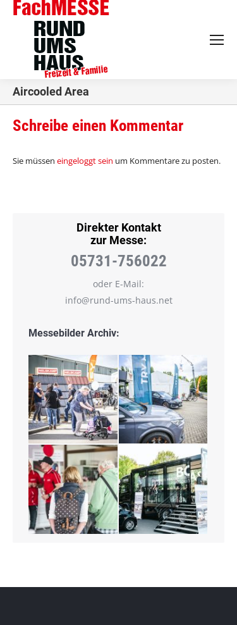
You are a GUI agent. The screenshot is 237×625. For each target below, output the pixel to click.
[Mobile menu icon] (216, 39)
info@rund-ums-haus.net (119, 300)
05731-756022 (119, 261)
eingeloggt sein (85, 160)
